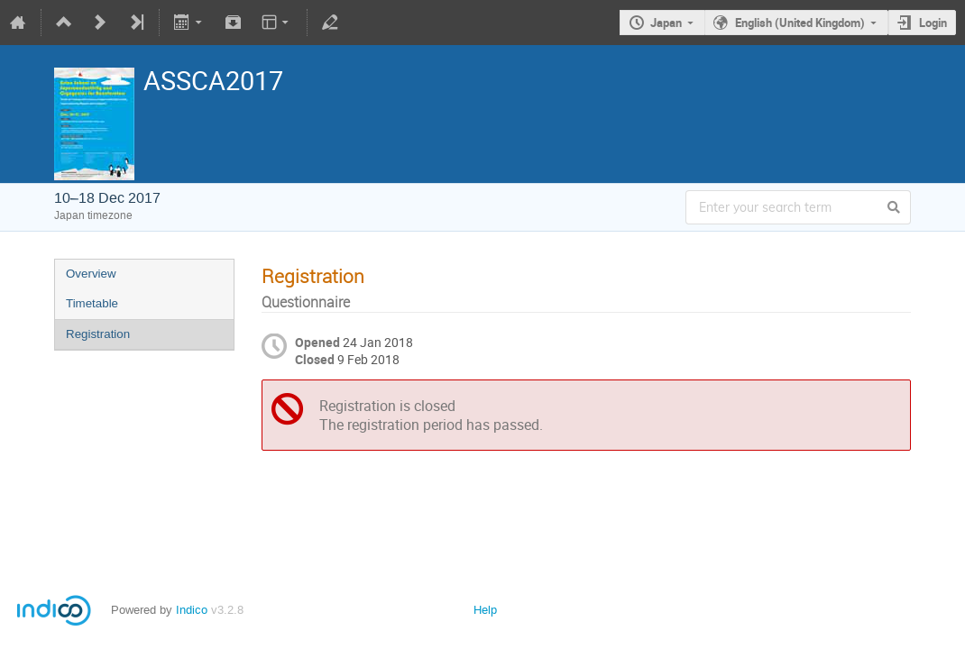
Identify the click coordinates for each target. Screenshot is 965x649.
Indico (191, 609)
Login (933, 22)
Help (485, 609)
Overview (91, 273)
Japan (666, 22)
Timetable (92, 303)
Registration (98, 334)
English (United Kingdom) (800, 22)
